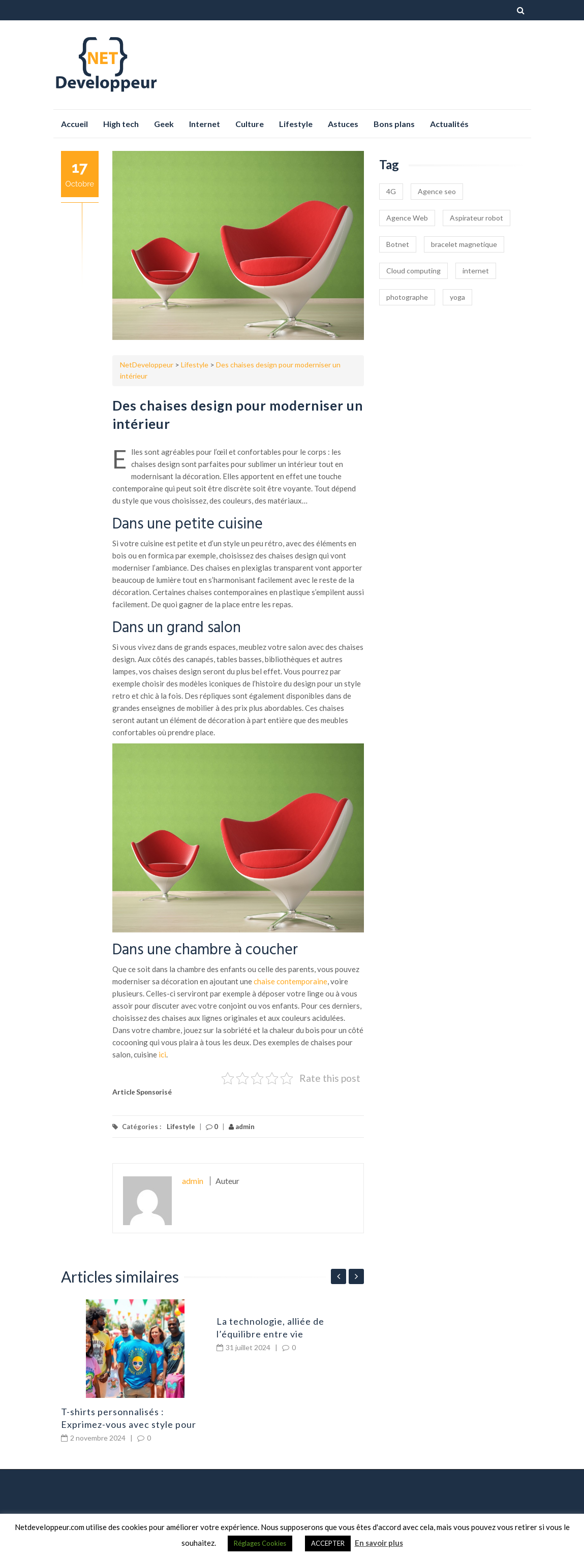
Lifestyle (296, 124)
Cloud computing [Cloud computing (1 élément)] (413, 270)
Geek (164, 124)
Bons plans (394, 124)
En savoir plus (379, 1542)
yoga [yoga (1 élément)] (457, 297)
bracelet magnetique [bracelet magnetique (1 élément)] (464, 244)
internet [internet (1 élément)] (476, 270)
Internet (204, 124)
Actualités (449, 124)
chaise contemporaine (290, 981)
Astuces (343, 124)
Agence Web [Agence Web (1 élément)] (407, 217)
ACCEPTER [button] (328, 1543)
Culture (249, 124)
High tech (121, 124)
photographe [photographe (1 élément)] (407, 297)
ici (162, 1054)
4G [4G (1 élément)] (391, 191)
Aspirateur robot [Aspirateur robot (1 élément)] (476, 217)
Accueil (74, 124)
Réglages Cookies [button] (260, 1543)
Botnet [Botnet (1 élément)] (397, 244)
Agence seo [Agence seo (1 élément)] (437, 191)
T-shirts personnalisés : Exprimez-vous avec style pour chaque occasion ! (128, 1424)
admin (242, 1126)
